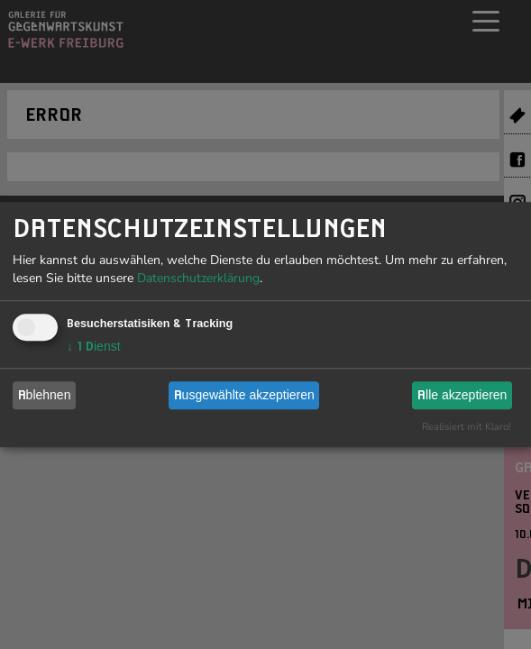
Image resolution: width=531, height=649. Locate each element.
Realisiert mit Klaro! (466, 427)
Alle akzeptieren (462, 394)
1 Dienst (94, 346)
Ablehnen (44, 394)
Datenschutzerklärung (198, 278)
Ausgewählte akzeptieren (244, 394)
